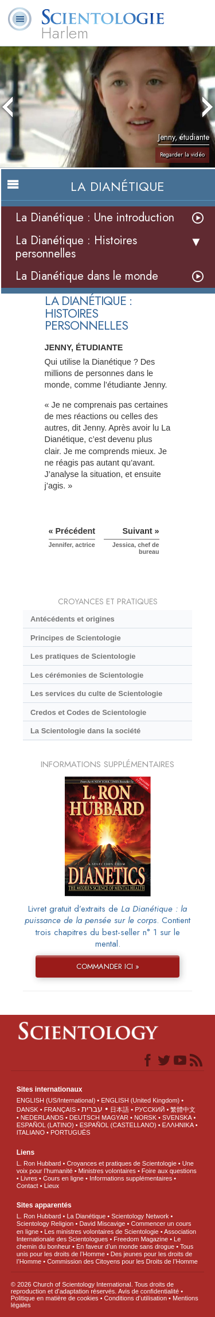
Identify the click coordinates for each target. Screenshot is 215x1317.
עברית (92, 1108)
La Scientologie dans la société (85, 730)
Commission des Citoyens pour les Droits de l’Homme (122, 1261)
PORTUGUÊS (70, 1132)
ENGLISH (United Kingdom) (140, 1100)
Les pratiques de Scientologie (83, 656)
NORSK (145, 1117)
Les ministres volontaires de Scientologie (101, 1231)
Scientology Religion (45, 1223)
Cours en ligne (63, 1178)
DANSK (27, 1109)
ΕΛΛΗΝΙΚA (178, 1124)
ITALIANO (31, 1132)
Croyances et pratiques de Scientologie (121, 1163)
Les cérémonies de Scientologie (86, 675)
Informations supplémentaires (130, 1178)
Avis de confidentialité (148, 1291)
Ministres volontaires (107, 1170)
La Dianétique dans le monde (86, 276)
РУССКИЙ (150, 1109)
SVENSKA (176, 1117)
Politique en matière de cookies (55, 1298)
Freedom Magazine (141, 1239)
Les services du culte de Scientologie (96, 693)
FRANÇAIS (60, 1109)
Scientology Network (140, 1216)
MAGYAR (114, 1117)
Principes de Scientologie (75, 638)
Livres (29, 1178)
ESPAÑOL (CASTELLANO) (118, 1124)
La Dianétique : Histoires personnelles (76, 247)
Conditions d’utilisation (135, 1298)
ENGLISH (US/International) (56, 1100)
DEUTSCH (84, 1117)
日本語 (119, 1109)
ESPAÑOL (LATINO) (45, 1124)
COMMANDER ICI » (107, 966)
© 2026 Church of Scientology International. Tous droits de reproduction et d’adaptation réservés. (92, 1288)
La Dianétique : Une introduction (94, 217)
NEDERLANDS (42, 1117)
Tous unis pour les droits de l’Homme (105, 1250)
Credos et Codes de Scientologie (88, 712)
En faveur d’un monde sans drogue (125, 1246)
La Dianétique (86, 1216)
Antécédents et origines (72, 619)
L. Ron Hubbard (39, 1163)
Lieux (51, 1185)
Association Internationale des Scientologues (106, 1235)
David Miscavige (102, 1223)
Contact (27, 1185)
